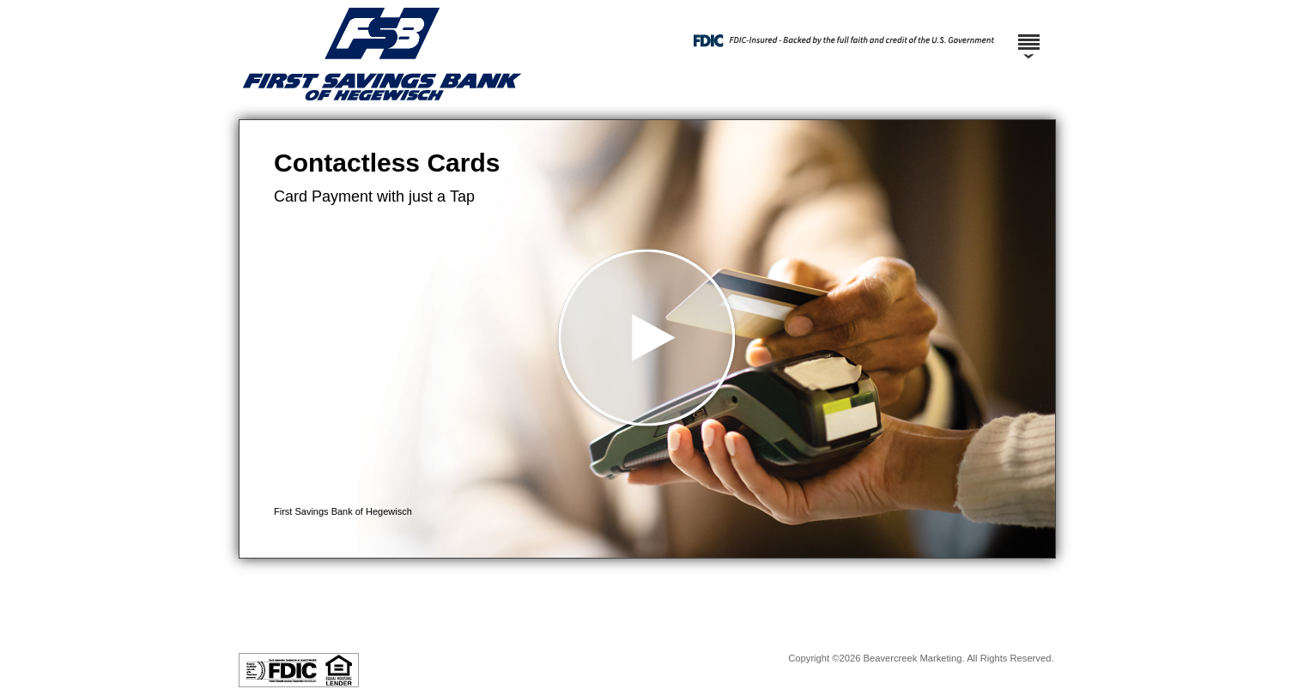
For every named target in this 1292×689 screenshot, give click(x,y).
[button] (647, 339)
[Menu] (1028, 34)
